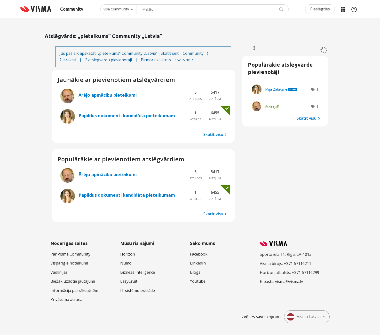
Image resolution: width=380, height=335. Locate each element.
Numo (126, 263)
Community (193, 53)
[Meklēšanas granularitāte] (118, 9)
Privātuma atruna (66, 299)
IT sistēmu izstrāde (137, 290)
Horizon (127, 254)
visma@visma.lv (289, 281)
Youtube (198, 281)
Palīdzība (354, 9)
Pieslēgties (320, 9)
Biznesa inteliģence (137, 272)
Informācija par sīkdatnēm (74, 290)
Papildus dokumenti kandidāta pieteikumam (127, 115)
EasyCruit (128, 281)
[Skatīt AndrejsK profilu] (272, 106)
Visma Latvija (304, 317)
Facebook (198, 254)
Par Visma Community (70, 254)
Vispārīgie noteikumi (69, 263)
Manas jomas (342, 9)
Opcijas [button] (252, 48)
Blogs (195, 272)
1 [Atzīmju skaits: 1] (317, 89)
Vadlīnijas (59, 272)
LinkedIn (198, 263)
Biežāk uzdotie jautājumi (72, 281)
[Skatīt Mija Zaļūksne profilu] (276, 89)
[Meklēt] (212, 9)
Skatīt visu (213, 134)
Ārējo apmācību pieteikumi (108, 95)
